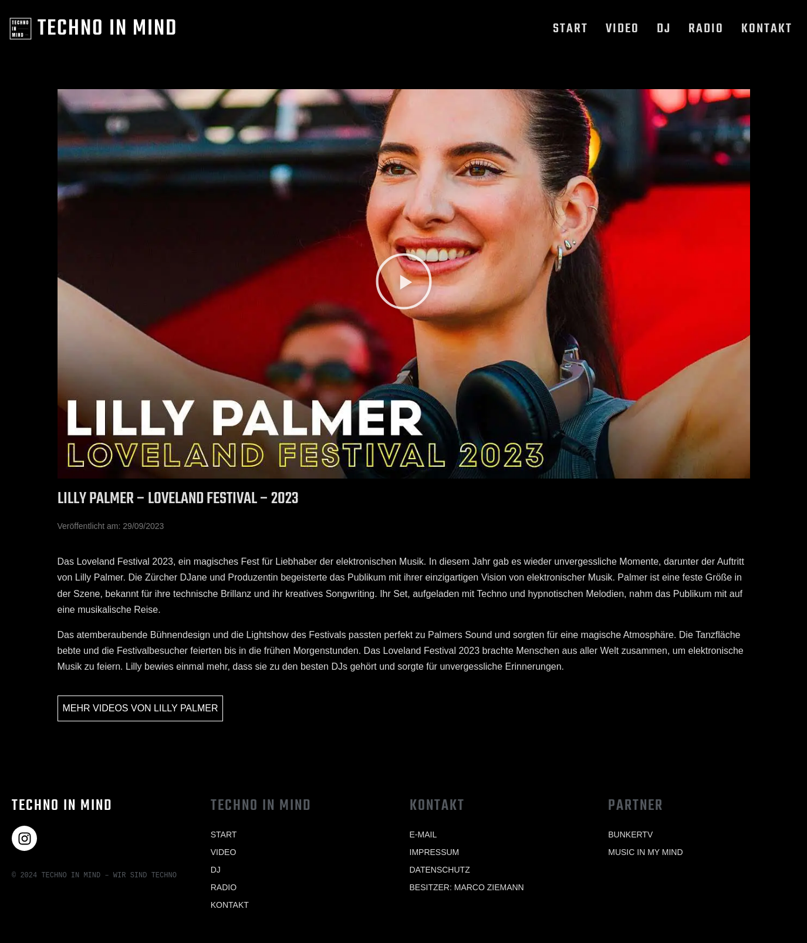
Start (570, 28)
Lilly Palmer (186, 708)
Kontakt (766, 28)
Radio (706, 28)
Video (622, 28)
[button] (403, 284)
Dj (664, 28)
